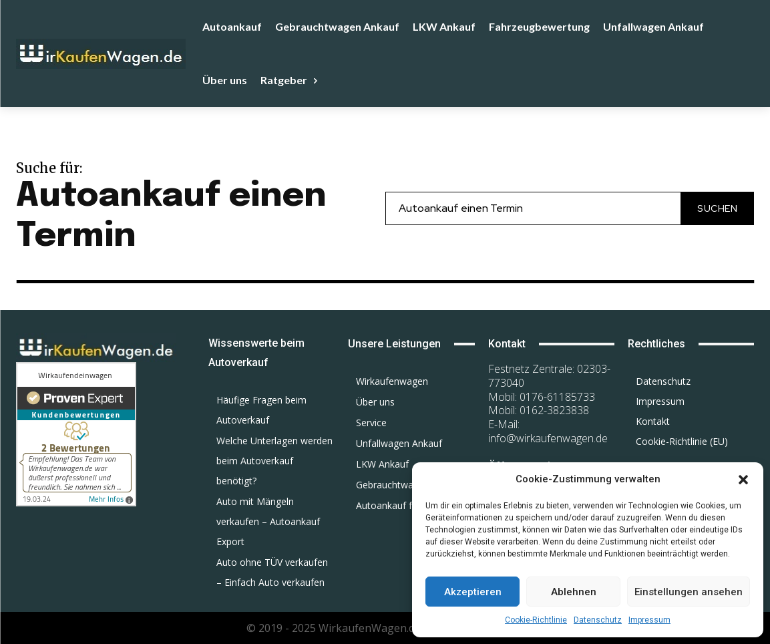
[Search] (717, 208)
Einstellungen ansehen (688, 592)
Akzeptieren (473, 592)
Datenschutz (598, 620)
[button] (743, 479)
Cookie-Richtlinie (536, 620)
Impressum (649, 620)
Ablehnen (573, 592)
